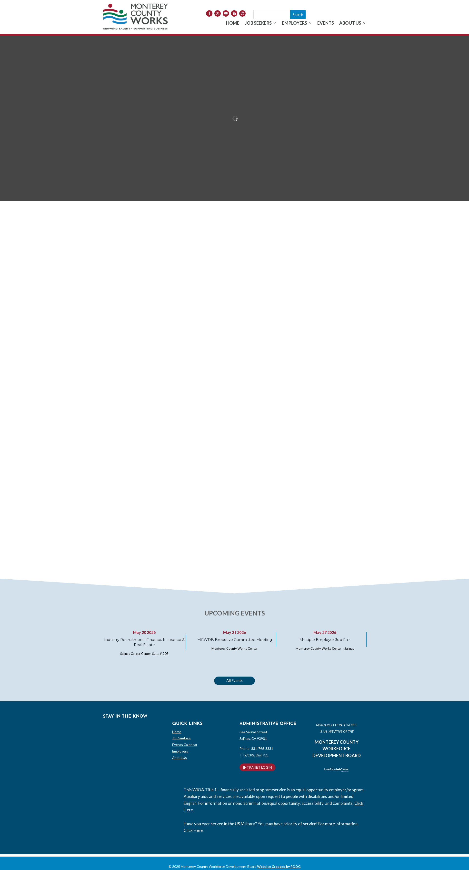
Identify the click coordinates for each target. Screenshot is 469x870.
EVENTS (325, 23)
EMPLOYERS (294, 23)
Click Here (193, 830)
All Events (234, 680)
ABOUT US (350, 23)
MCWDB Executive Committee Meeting (234, 639)
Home (176, 732)
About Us (179, 757)
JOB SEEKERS (258, 23)
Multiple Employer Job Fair (324, 639)
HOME (232, 23)
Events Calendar (184, 745)
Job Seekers (181, 738)
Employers (180, 751)
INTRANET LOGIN (257, 767)
